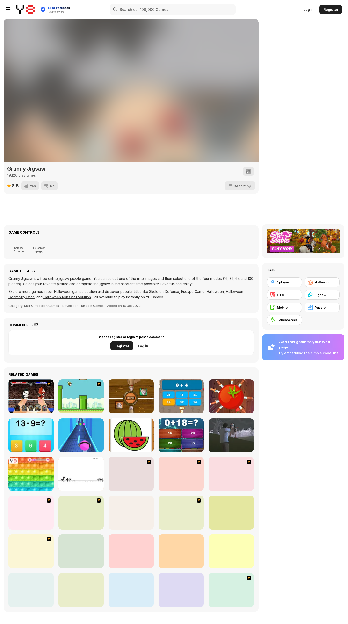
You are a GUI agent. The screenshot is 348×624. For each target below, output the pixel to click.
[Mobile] (284, 307)
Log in (309, 9)
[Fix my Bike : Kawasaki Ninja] (181, 513)
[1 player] (284, 282)
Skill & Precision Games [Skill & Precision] (41, 306)
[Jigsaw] (322, 295)
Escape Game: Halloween (202, 291)
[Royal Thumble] (31, 396)
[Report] (240, 185)
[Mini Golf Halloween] (131, 590)
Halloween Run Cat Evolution (67, 297)
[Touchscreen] (284, 320)
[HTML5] (284, 295)
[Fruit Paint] (131, 435)
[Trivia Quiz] (181, 396)
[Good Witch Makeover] (31, 551)
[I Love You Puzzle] (181, 474)
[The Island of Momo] (231, 435)
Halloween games (69, 291)
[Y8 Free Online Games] (25, 9)
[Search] (115, 9)
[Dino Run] (81, 474)
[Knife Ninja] (231, 396)
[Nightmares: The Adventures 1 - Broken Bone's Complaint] (231, 474)
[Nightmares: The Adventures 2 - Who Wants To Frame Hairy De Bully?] (31, 513)
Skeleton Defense (164, 291)
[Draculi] (131, 551)
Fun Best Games (92, 306)
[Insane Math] (181, 435)
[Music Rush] (81, 435)
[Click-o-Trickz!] (231, 513)
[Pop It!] (31, 474)
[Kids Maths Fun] (31, 435)
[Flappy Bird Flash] (81, 396)
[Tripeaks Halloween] (81, 551)
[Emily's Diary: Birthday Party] (31, 590)
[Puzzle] (322, 307)
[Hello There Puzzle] (131, 474)
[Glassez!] (131, 513)
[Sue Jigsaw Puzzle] (81, 513)
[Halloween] (322, 282)
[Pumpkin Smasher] (81, 590)
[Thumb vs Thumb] (131, 396)
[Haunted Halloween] (231, 551)
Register (330, 9)
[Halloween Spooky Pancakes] (231, 590)
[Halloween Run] (181, 590)
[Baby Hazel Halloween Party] (181, 551)
